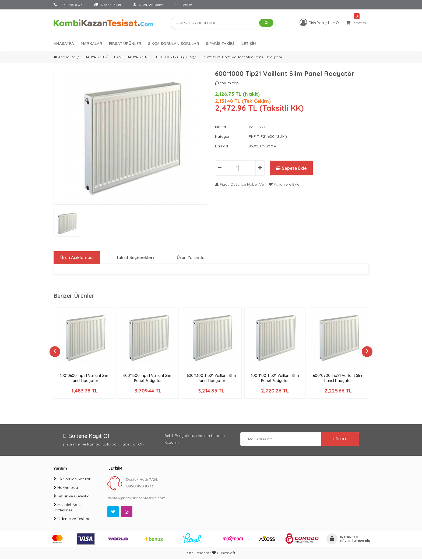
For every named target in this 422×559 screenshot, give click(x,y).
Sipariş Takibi (107, 5)
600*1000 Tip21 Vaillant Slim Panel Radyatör (242, 57)
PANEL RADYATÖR (130, 57)
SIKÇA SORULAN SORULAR (173, 43)
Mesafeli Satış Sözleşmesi (67, 507)
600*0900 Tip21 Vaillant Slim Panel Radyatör (338, 378)
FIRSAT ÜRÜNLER (125, 43)
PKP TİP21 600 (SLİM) (175, 57)
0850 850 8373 (68, 5)
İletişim (183, 5)
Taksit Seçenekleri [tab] (135, 257)
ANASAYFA (64, 43)
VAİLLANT (257, 126)
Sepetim (356, 22)
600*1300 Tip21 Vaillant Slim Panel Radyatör (211, 378)
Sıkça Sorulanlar (148, 5)
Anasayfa (64, 57)
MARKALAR (91, 43)
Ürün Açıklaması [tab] (76, 257)
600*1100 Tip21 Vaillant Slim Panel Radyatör (275, 378)
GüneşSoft (223, 552)
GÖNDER (340, 439)
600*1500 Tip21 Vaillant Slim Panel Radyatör (148, 378)
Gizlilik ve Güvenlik (71, 496)
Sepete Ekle (291, 168)
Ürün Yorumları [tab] (192, 257)
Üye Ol (334, 22)
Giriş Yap (316, 22)
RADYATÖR (94, 57)
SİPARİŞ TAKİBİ (220, 43)
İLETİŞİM (248, 43)
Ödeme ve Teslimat (73, 518)
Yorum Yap (227, 82)
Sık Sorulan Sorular (72, 478)
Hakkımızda (66, 487)
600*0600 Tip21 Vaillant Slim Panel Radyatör (84, 378)
